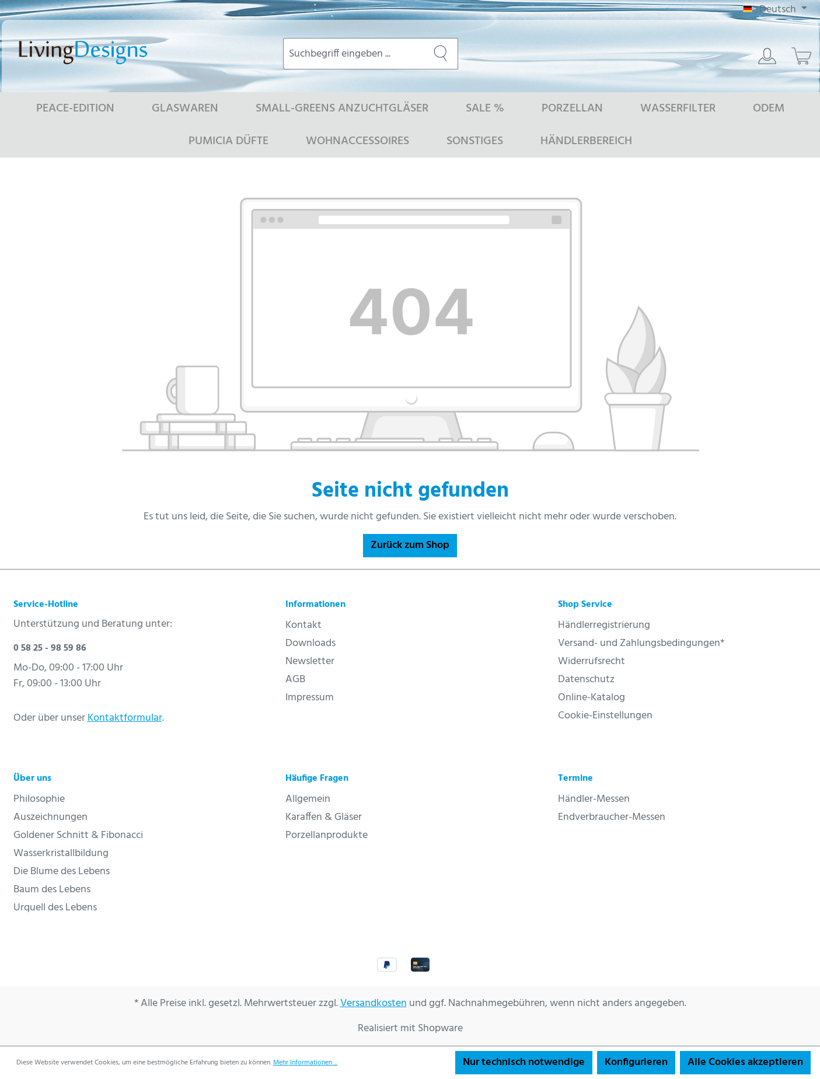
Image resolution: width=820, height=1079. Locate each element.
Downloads (310, 643)
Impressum (309, 697)
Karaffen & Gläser (323, 817)
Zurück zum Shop (410, 545)
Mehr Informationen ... (305, 1062)
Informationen (315, 605)
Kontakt (303, 625)
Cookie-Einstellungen (605, 715)
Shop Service (585, 605)
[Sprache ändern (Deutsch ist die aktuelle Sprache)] (775, 10)
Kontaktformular (125, 718)
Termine (575, 778)
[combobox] (353, 53)
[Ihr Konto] (767, 56)
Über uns (32, 778)
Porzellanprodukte (326, 835)
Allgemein (307, 799)
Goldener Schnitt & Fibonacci (78, 835)
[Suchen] (440, 53)
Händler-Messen (594, 799)
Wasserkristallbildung (61, 853)
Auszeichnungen (50, 817)
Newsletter (309, 661)
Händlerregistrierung (604, 625)
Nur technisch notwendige (524, 1062)
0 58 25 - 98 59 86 (49, 648)
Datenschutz (586, 679)
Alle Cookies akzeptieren (745, 1062)
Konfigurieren (636, 1062)
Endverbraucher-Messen (611, 817)
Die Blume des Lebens (61, 871)
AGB (295, 679)
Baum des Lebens (51, 889)
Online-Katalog (591, 697)
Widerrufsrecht (591, 661)
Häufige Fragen (316, 778)
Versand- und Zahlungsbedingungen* (641, 643)
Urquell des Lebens (55, 907)
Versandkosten (373, 1003)
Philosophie (39, 799)
